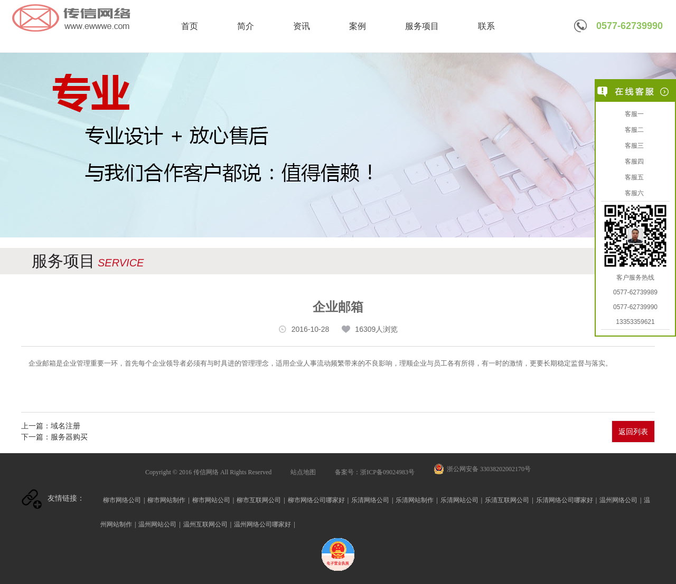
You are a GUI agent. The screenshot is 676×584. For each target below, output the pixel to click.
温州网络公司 (618, 500)
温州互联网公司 (205, 524)
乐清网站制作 (415, 500)
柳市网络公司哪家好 (316, 500)
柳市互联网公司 (259, 500)
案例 (357, 26)
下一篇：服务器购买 (54, 437)
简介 (245, 26)
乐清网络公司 (370, 500)
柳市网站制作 (166, 500)
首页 (189, 26)
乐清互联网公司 (507, 500)
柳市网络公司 (122, 500)
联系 (486, 26)
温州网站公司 (157, 524)
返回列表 (633, 431)
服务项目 (422, 26)
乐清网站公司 (459, 500)
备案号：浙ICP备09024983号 (375, 472)
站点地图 (303, 472)
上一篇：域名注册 (50, 426)
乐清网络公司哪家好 (564, 500)
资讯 (301, 26)
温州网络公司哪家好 (262, 524)
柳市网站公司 (211, 500)
